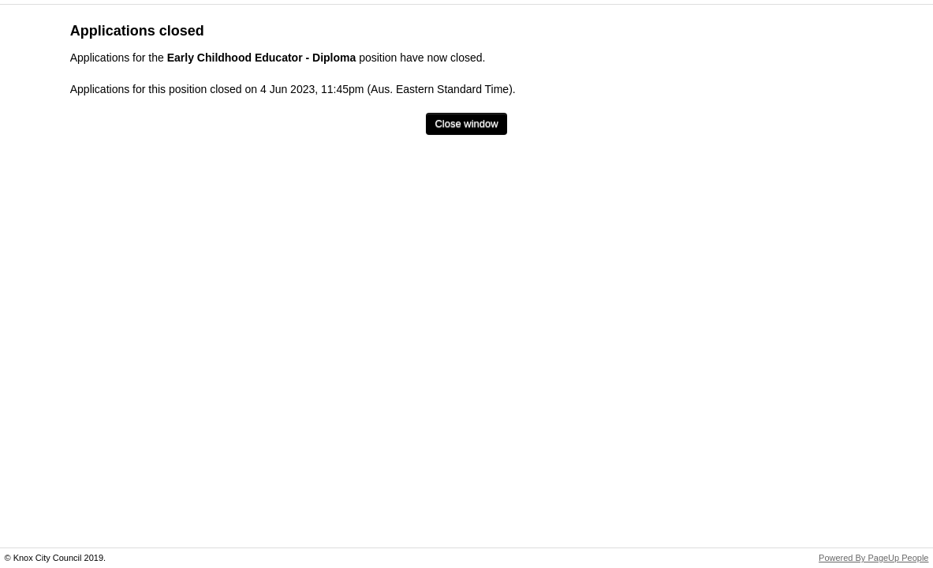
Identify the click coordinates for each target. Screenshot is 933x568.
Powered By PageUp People (873, 557)
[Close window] (466, 124)
